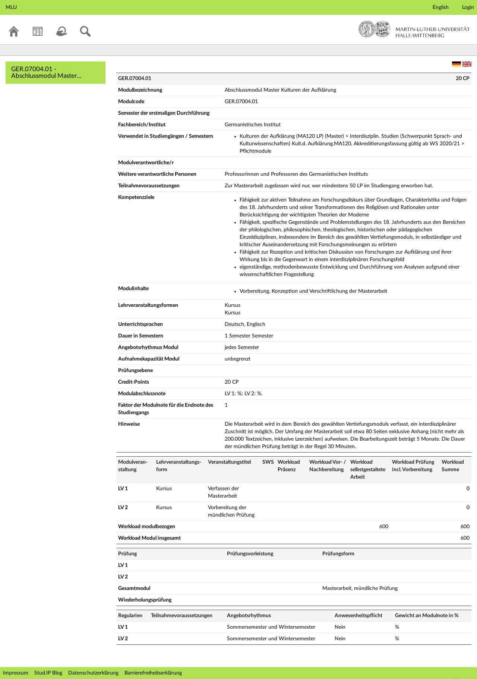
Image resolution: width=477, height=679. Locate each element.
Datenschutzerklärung (93, 673)
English (441, 7)
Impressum (15, 673)
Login (468, 7)
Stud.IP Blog (48, 673)
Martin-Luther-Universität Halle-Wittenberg (414, 29)
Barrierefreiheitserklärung (153, 673)
